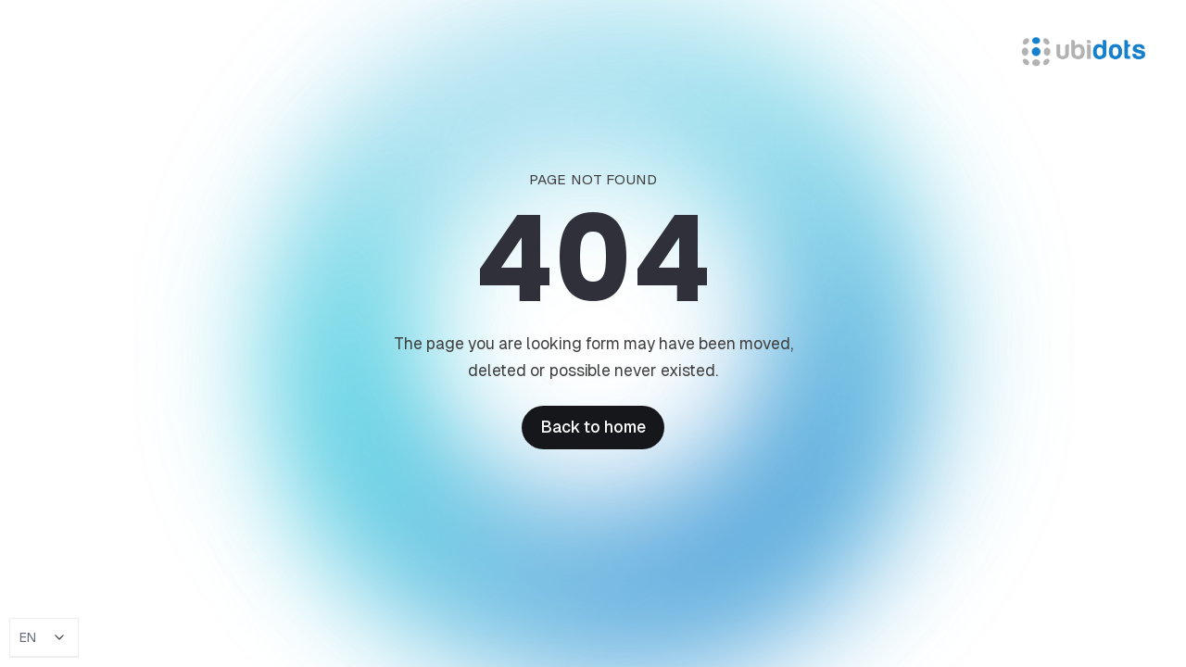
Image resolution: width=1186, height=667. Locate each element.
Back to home (593, 427)
